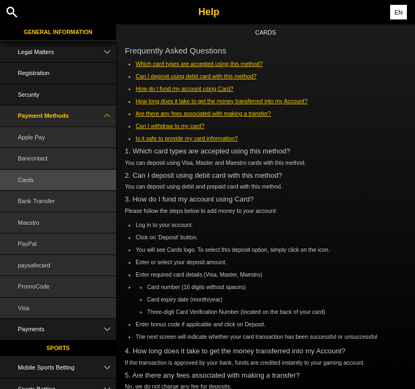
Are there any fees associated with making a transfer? (203, 113)
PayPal (27, 243)
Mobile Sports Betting (67, 367)
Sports (58, 348)
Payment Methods (67, 115)
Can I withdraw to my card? (170, 126)
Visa (23, 308)
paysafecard (34, 265)
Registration (34, 73)
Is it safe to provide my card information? (187, 138)
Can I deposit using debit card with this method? (196, 76)
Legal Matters (67, 52)
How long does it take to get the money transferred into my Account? (221, 101)
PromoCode (34, 286)
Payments (67, 329)
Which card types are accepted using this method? (199, 64)
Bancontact (33, 158)
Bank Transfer (36, 201)
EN (398, 12)
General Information (58, 32)
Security (28, 94)
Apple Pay (31, 137)
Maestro (28, 222)
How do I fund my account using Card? (184, 88)
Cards (26, 180)
